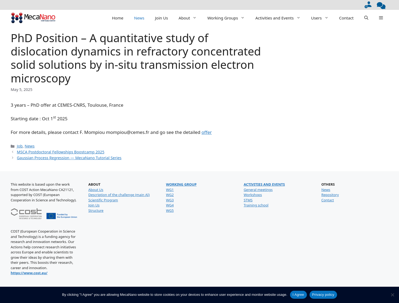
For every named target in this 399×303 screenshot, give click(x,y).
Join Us (161, 18)
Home (117, 18)
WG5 (170, 210)
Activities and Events (280, 18)
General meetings (258, 189)
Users (322, 18)
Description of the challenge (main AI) (119, 194)
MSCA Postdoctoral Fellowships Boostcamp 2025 (60, 151)
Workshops (253, 194)
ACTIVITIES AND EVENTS (264, 184)
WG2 (170, 194)
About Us (95, 189)
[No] (392, 294)
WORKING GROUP (181, 184)
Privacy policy (323, 295)
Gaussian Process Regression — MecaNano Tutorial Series (69, 157)
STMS (248, 200)
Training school (256, 205)
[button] (366, 18)
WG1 (170, 189)
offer (207, 132)
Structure (96, 210)
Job (20, 146)
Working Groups (228, 18)
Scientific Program (103, 200)
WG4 (170, 205)
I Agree (298, 295)
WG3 (170, 200)
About (190, 18)
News (139, 18)
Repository (330, 194)
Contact (346, 18)
